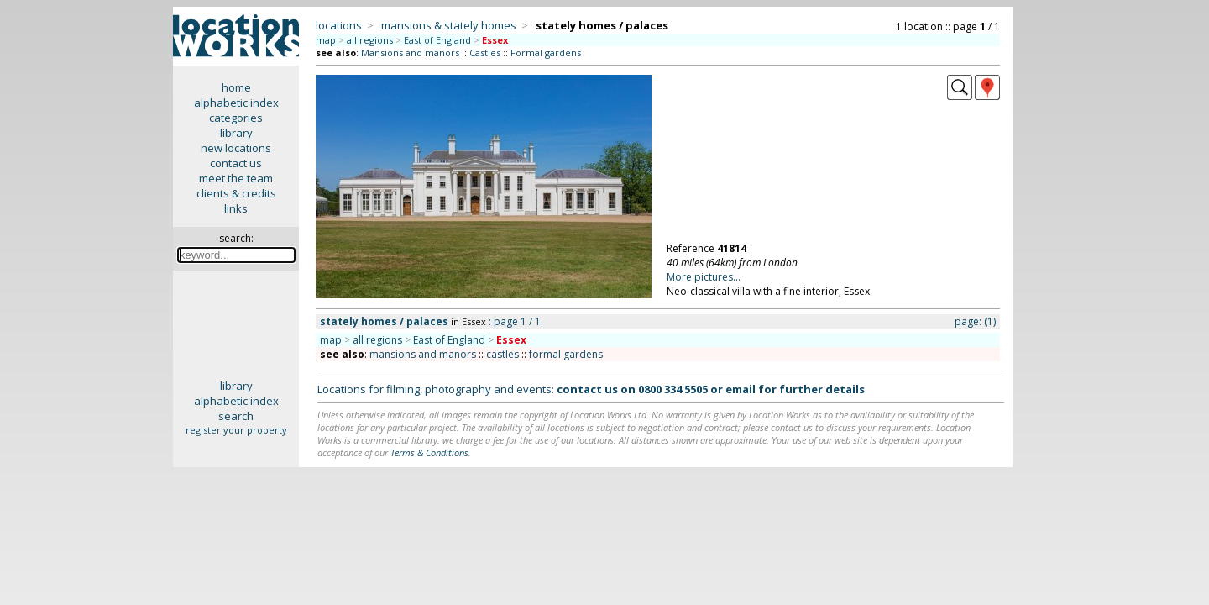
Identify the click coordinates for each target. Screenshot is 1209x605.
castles (502, 354)
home (236, 87)
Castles (484, 52)
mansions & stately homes (448, 25)
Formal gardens (545, 52)
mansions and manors (422, 354)
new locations (236, 147)
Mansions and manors (410, 52)
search (236, 416)
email (740, 389)
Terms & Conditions (429, 452)
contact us (236, 163)
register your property (236, 430)
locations (339, 25)
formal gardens (566, 354)
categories (236, 117)
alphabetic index (236, 102)
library (236, 132)
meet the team (236, 178)
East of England (437, 40)
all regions (370, 40)
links (236, 208)
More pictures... (704, 277)
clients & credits (236, 193)
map (326, 40)
